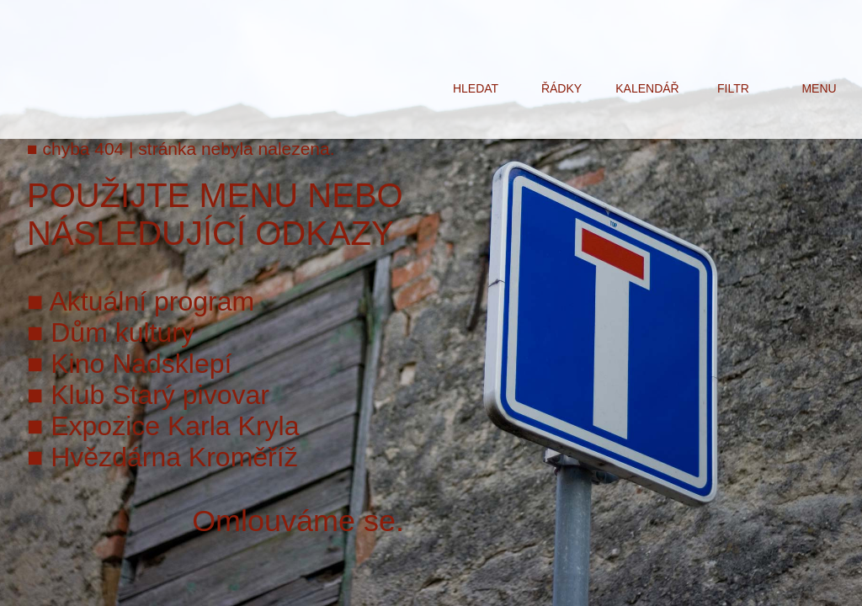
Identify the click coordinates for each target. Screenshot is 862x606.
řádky (561, 88)
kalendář (646, 88)
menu (818, 88)
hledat (475, 88)
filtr (733, 88)
